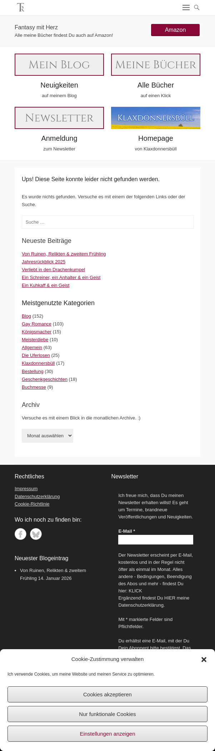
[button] (204, 659)
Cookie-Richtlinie (32, 504)
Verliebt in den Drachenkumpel (53, 269)
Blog (26, 316)
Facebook (20, 534)
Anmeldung (59, 138)
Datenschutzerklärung (37, 496)
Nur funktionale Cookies (107, 714)
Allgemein (32, 347)
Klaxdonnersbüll (38, 363)
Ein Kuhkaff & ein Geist (45, 285)
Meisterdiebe (35, 339)
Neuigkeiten (59, 85)
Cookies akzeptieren (107, 694)
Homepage (155, 138)
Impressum (26, 488)
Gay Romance (36, 324)
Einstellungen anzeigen (107, 734)
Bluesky (36, 534)
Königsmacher (36, 331)
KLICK (135, 590)
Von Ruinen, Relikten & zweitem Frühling (64, 254)
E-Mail (126, 531)
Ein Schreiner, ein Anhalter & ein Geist (61, 277)
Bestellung (33, 371)
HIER (169, 598)
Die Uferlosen (36, 355)
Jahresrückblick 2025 (43, 261)
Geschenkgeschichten (45, 379)
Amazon (175, 30)
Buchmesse (34, 387)
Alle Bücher (156, 85)
